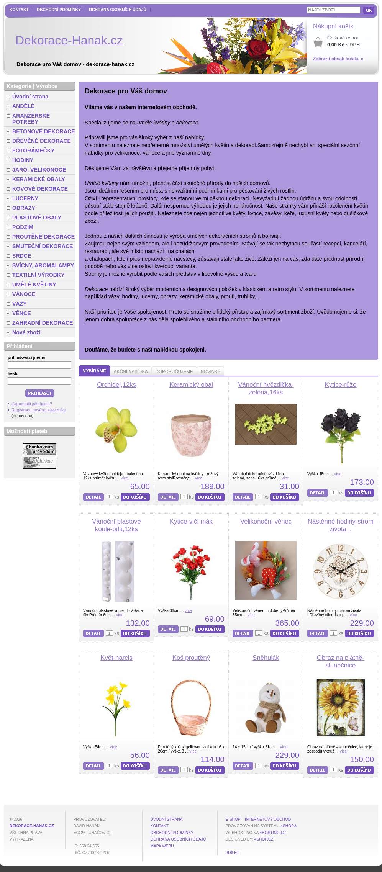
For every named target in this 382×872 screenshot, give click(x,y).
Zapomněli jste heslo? (31, 403)
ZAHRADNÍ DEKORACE (42, 323)
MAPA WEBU (162, 846)
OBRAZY (23, 208)
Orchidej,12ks (116, 384)
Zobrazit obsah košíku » (338, 58)
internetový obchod (268, 819)
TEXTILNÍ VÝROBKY (38, 275)
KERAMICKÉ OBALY (38, 179)
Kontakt (19, 10)
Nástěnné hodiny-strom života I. (341, 525)
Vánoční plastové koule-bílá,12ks (116, 525)
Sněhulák (265, 657)
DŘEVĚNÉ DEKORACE (41, 141)
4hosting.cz (273, 833)
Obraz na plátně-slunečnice (340, 661)
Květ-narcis (116, 657)
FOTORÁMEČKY (33, 150)
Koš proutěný (191, 657)
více (124, 478)
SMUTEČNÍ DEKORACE (42, 246)
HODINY (22, 160)
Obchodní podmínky (59, 10)
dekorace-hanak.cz (32, 826)
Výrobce (46, 86)
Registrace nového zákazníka (38, 409)
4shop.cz (264, 839)
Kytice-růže (340, 384)
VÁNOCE (23, 294)
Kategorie (19, 86)
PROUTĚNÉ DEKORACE (43, 237)
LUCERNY (25, 198)
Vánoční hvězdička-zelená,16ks (265, 388)
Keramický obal (191, 384)
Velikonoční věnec (266, 521)
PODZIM (22, 227)
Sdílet (232, 853)
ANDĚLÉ (23, 106)
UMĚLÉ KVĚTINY (34, 284)
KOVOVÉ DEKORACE (40, 189)
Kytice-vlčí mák (191, 521)
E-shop (232, 819)
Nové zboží (26, 332)
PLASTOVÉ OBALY (36, 217)
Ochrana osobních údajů (117, 10)
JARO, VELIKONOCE (39, 170)
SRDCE (21, 256)
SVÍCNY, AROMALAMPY (43, 265)
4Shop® (288, 826)
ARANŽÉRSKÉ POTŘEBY (31, 119)
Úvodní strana (30, 96)
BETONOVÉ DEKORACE (43, 131)
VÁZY (19, 304)
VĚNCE (21, 313)
